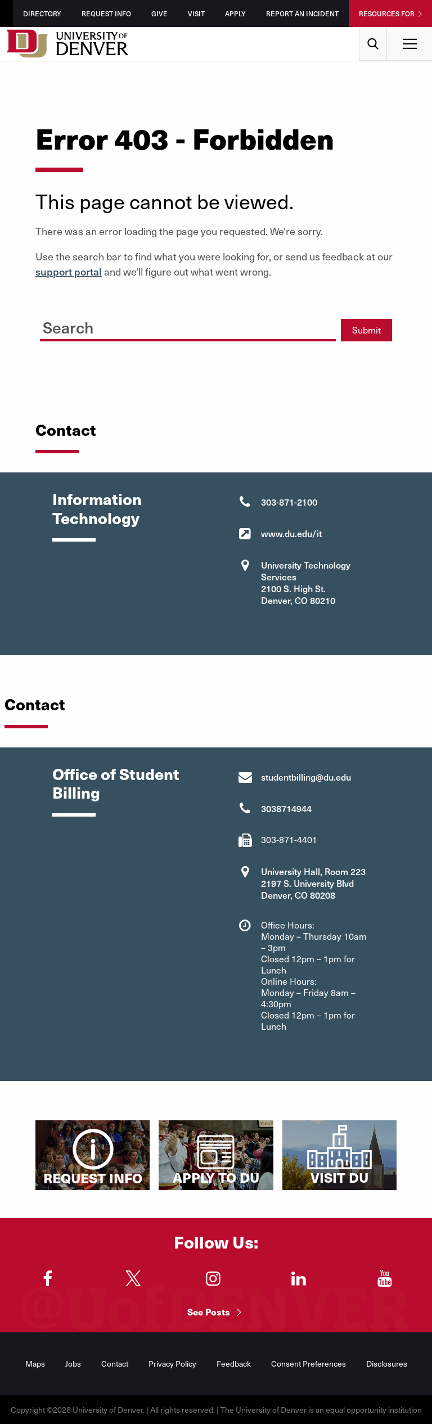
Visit (196, 13)
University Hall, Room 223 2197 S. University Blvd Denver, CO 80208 (313, 883)
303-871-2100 (289, 501)
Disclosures (386, 1363)
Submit (366, 330)
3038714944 (286, 808)
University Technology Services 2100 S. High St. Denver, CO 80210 (305, 582)
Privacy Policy (172, 1363)
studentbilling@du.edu (306, 776)
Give (159, 13)
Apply (235, 13)
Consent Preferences (308, 1363)
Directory (42, 13)
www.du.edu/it (291, 533)
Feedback (234, 1363)
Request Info (106, 13)
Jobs (73, 1363)
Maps (35, 1363)
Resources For (387, 13)
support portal (68, 271)
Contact (114, 1363)
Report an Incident (302, 13)
